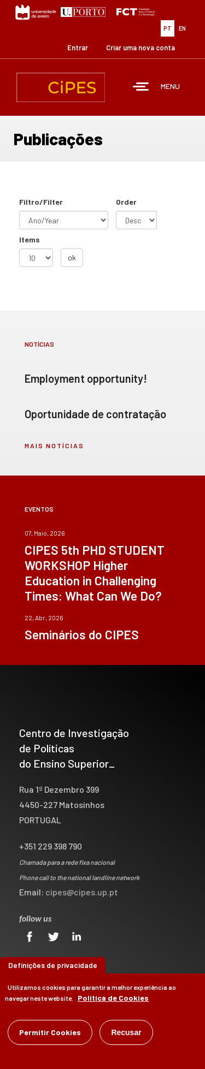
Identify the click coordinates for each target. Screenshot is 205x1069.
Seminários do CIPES (82, 634)
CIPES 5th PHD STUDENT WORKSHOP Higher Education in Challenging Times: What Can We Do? (95, 572)
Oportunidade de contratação (95, 413)
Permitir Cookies (50, 1034)
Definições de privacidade (52, 967)
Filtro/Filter (41, 201)
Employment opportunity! (86, 378)
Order (126, 201)
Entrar (77, 47)
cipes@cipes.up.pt (81, 892)
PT (167, 28)
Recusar (126, 1034)
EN (182, 28)
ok (72, 257)
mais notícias (54, 445)
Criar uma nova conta (140, 47)
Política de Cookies (113, 1000)
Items (29, 239)
